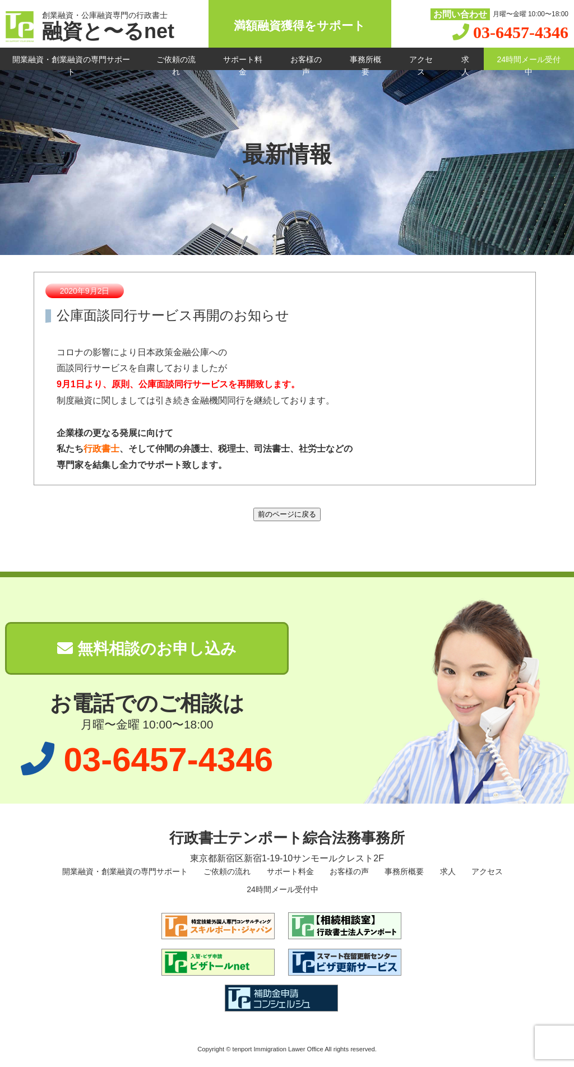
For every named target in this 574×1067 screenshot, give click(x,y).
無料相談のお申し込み (147, 648)
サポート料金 (242, 62)
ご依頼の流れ (176, 62)
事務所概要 (365, 62)
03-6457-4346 (520, 32)
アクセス (421, 62)
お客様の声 (306, 62)
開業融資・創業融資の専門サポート (71, 62)
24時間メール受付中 (529, 62)
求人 (465, 62)
